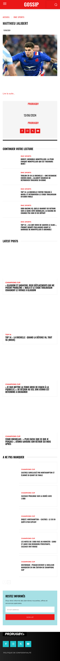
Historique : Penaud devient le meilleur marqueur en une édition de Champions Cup (37, 567)
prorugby (33, 104)
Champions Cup (12, 282)
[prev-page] (4, 582)
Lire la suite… (9, 93)
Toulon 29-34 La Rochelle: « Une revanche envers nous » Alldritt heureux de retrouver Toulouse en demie (38, 178)
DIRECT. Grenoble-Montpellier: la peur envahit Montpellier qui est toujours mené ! (37, 161)
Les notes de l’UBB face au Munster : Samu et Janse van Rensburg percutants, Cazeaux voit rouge (38, 544)
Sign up (29, 617)
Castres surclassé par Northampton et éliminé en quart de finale (37, 473)
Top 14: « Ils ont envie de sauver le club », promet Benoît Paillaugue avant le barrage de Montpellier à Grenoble (39, 227)
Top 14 (8, 334)
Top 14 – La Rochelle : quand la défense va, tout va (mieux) (28, 339)
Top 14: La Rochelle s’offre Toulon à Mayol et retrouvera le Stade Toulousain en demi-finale (38, 194)
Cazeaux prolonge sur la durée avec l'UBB (36, 497)
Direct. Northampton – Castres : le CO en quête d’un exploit (38, 520)
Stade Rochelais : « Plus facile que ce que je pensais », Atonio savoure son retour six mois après (28, 441)
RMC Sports (19, 17)
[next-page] (9, 582)
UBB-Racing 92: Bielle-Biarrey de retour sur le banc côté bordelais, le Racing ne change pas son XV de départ (38, 211)
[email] (30, 609)
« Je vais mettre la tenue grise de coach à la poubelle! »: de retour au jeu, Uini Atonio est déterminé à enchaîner (27, 389)
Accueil (6, 17)
